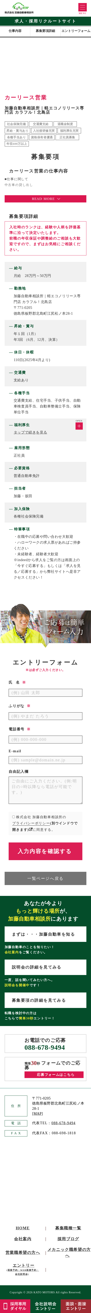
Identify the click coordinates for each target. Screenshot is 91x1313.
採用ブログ (68, 1239)
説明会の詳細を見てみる (36, 967)
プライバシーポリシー (31, 823)
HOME (23, 1228)
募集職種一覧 (68, 1228)
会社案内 (22, 1239)
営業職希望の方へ (22, 1252)
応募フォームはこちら (56, 1075)
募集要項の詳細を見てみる (39, 1000)
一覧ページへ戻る (45, 878)
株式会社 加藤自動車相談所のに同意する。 (45, 823)
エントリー (23, 1269)
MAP (38, 1114)
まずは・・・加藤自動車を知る (43, 934)
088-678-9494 (45, 1047)
